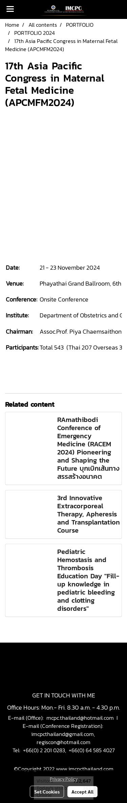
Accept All (82, 791)
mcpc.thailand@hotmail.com (80, 718)
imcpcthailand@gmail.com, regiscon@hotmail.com (63, 738)
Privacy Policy (64, 779)
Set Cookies (47, 791)
